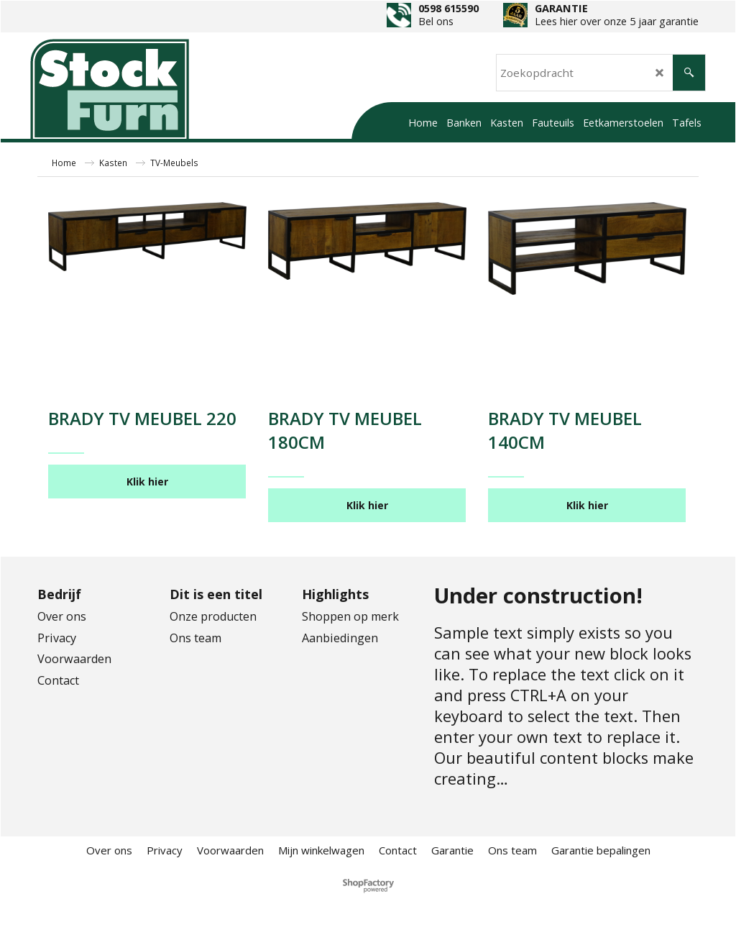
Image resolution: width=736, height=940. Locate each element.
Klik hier (147, 481)
